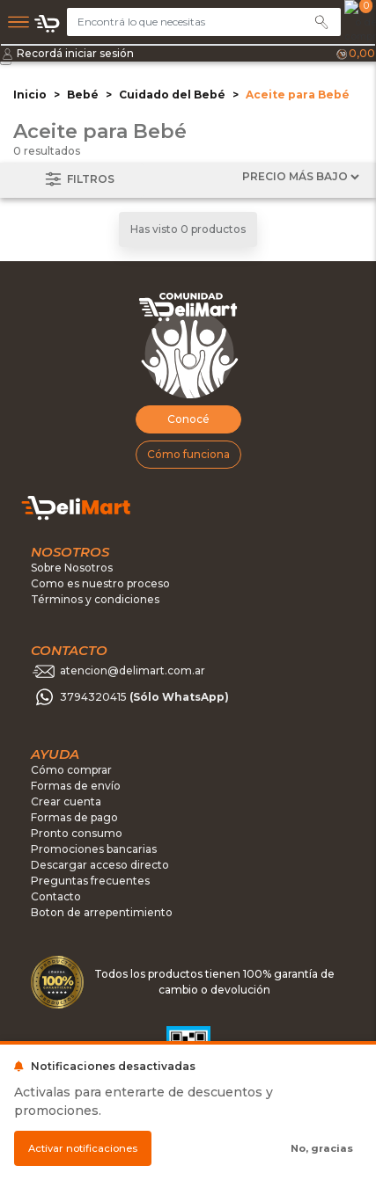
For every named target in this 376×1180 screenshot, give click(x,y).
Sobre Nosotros (72, 567)
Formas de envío (76, 785)
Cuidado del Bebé (172, 94)
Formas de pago (74, 817)
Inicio (30, 94)
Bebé (83, 94)
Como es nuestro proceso (100, 583)
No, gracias (322, 1148)
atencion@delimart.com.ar (132, 671)
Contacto (56, 896)
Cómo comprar (71, 769)
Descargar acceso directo (100, 864)
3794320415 (144, 697)
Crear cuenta (66, 801)
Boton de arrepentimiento (102, 912)
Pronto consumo (76, 833)
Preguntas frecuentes (90, 880)
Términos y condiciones (95, 599)
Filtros (78, 180)
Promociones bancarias (94, 849)
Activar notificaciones (82, 1148)
